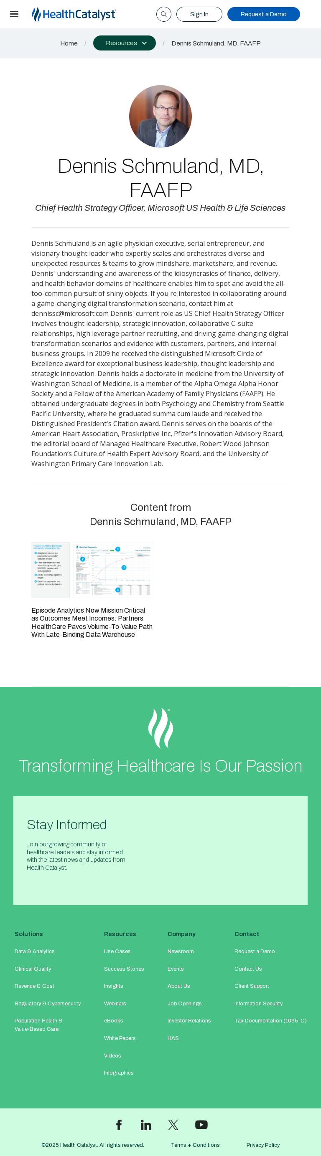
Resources (120, 934)
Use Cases (117, 951)
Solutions (29, 934)
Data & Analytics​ (35, 951)
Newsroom (181, 951)
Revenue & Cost (34, 986)
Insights (113, 986)
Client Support (251, 986)
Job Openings (185, 1004)
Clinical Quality (33, 969)
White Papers (120, 1038)
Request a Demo (264, 14)
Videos (112, 1056)
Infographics (119, 1073)
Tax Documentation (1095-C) (270, 1021)
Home (69, 43)
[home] (84, 14)
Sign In (199, 14)
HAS (173, 1038)
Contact (246, 934)
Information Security (258, 1004)
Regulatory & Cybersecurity (48, 1004)
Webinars (115, 1004)
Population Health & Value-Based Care (39, 1025)
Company (182, 934)
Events (176, 969)
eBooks (113, 1021)
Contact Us (248, 969)
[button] (14, 14)
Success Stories (124, 969)
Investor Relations (189, 1021)
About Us (179, 986)
